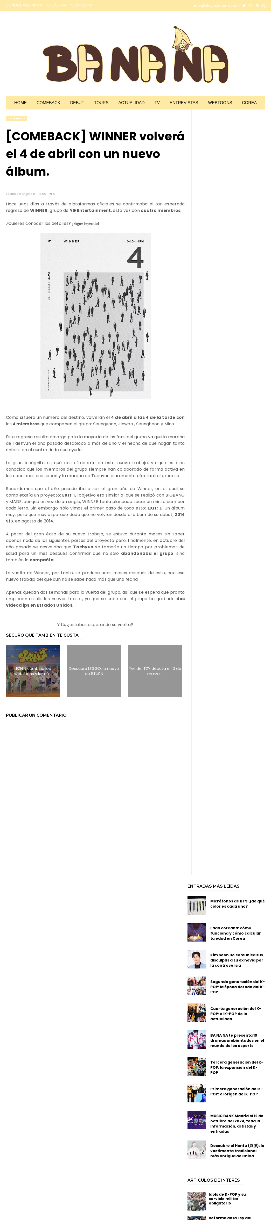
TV (157, 103)
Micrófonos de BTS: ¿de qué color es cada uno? (237, 904)
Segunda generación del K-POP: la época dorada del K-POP (237, 987)
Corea (249, 103)
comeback (17, 118)
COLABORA (56, 5)
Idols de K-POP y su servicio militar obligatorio (227, 1199)
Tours (101, 103)
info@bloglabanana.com (216, 5)
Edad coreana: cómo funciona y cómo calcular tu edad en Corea (235, 933)
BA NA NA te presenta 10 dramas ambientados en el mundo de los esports (237, 1040)
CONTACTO (81, 5)
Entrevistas (184, 103)
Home (20, 103)
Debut (77, 103)
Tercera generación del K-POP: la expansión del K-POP (236, 1067)
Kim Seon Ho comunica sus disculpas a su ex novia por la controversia (236, 960)
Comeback (48, 103)
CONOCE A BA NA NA (24, 5)
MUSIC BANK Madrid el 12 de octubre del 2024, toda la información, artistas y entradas (236, 1123)
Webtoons (220, 103)
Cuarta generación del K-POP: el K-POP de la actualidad (235, 1014)
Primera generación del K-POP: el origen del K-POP (236, 1091)
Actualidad (131, 103)
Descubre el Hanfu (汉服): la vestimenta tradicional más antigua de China (237, 1151)
